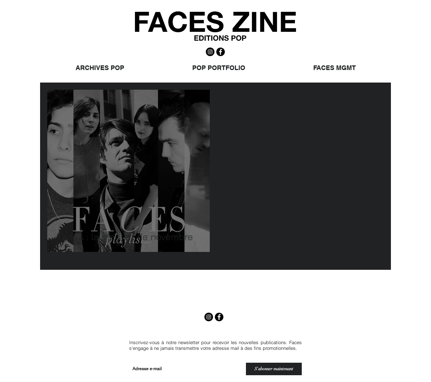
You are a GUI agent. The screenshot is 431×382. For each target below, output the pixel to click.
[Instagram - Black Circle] (210, 52)
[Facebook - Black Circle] (220, 52)
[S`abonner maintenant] (274, 369)
